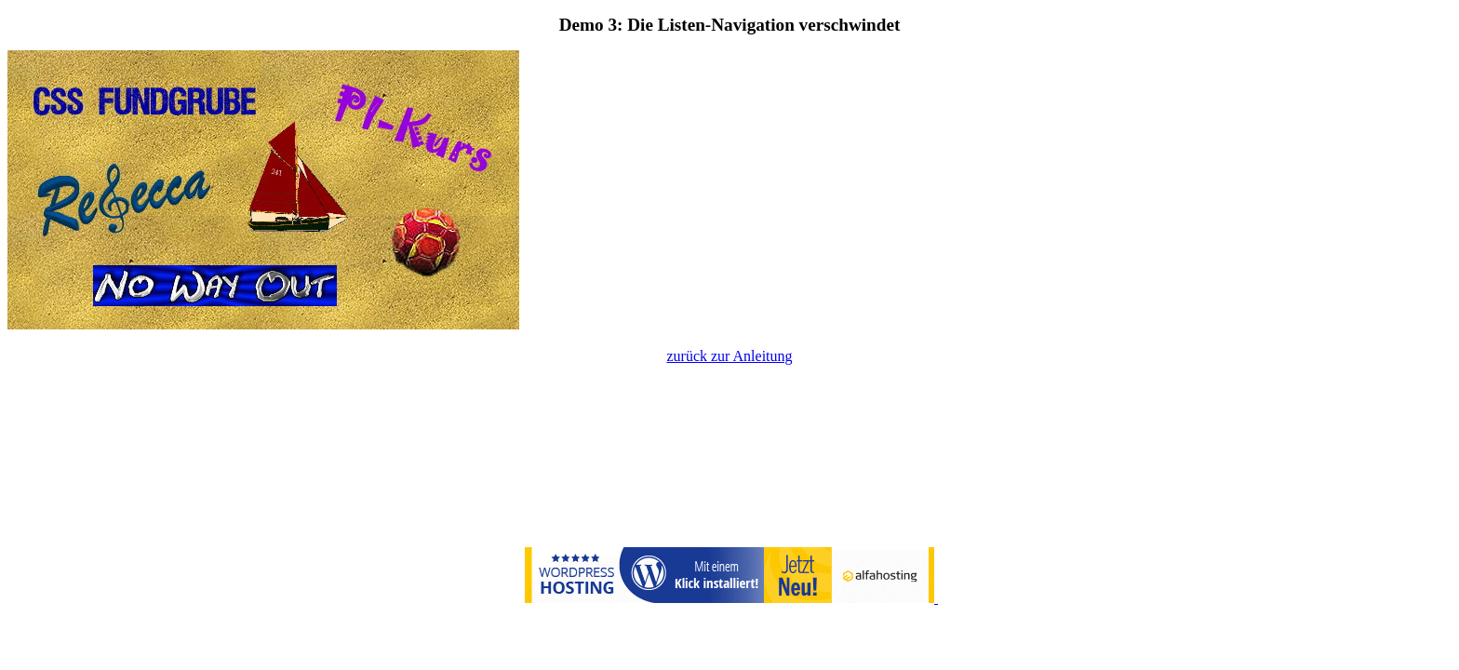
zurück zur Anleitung (729, 356)
